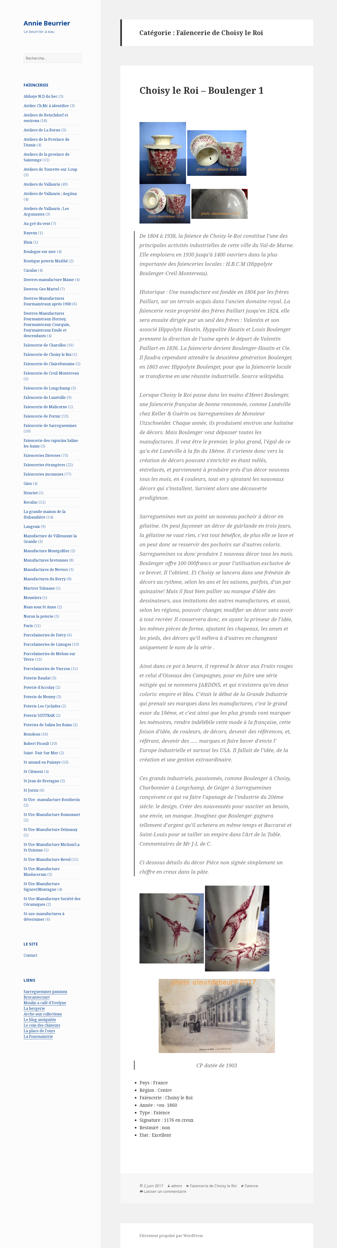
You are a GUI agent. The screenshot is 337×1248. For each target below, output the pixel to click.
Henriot (31, 492)
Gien (28, 483)
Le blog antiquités (40, 1019)
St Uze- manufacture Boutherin (52, 799)
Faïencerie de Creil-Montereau (51, 373)
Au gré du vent (37, 223)
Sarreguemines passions (45, 991)
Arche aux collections (43, 1014)
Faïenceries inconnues (43, 474)
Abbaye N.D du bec (41, 96)
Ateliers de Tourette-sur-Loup (50, 169)
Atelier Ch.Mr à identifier (46, 105)
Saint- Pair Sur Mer (41, 752)
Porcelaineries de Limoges (47, 644)
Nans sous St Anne (40, 607)
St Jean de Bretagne (41, 780)
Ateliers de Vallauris (42, 184)
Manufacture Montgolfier (47, 550)
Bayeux (30, 232)
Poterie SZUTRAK (39, 715)
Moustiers (32, 597)
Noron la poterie (38, 616)
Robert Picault (36, 743)
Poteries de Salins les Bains (48, 724)
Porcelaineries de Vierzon (47, 668)
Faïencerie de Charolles (45, 345)
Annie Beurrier (47, 23)
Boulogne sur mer (40, 251)
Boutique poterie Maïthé (46, 260)
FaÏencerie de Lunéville (45, 397)
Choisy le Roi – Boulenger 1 (201, 90)
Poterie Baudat (37, 678)
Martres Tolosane (39, 588)
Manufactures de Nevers (46, 569)
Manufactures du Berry (45, 578)
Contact (30, 955)
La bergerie (34, 1008)
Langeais (32, 526)
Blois (28, 242)
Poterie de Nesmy (39, 696)
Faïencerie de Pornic (42, 416)
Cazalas (30, 270)
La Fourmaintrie (38, 1036)
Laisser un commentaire (165, 1191)
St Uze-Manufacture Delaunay (50, 829)
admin (176, 1185)
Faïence (251, 1185)
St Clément (33, 771)
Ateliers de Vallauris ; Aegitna (50, 193)
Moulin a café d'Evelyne (45, 1002)
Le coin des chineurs (42, 1025)
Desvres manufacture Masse (49, 279)
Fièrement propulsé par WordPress (171, 1235)
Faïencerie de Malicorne (45, 406)
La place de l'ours (39, 1030)
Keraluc (31, 502)
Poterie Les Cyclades (42, 706)
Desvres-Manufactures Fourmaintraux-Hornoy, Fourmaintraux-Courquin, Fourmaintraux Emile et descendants (47, 324)
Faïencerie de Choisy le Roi (47, 354)
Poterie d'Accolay (39, 687)
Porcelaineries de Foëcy (45, 635)
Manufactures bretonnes (46, 560)
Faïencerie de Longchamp (47, 388)
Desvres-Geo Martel (41, 289)
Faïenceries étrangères (44, 464)
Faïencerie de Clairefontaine (49, 363)
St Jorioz (31, 790)
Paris (28, 625)
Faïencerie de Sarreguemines (50, 425)
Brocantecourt (37, 997)
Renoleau (32, 734)
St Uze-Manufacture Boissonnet (52, 814)
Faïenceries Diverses (42, 455)
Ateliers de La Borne (42, 130)
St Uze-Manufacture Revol (47, 859)
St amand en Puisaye (42, 762)
